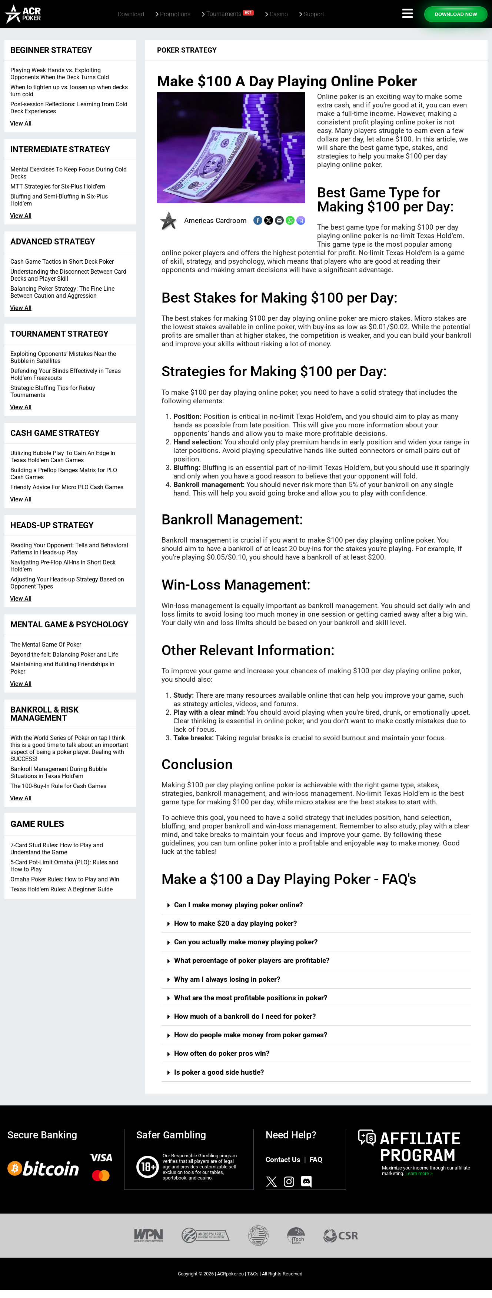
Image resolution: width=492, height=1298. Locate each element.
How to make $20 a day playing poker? (235, 923)
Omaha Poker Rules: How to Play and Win (64, 879)
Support (314, 14)
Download (131, 14)
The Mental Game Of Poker (45, 644)
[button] (316, 905)
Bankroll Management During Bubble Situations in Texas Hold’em (58, 772)
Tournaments (230, 13)
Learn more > (419, 1173)
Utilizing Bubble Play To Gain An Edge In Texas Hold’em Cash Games (62, 457)
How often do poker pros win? (221, 1053)
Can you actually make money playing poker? (246, 942)
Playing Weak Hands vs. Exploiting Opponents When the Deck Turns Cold (59, 74)
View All (20, 123)
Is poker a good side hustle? (219, 1072)
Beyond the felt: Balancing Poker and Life (64, 654)
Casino (279, 14)
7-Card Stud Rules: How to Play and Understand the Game (56, 849)
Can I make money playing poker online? (238, 905)
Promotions (175, 14)
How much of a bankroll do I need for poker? (245, 1016)
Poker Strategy (187, 50)
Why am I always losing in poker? (227, 979)
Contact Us (283, 1159)
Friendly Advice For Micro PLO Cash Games (66, 487)
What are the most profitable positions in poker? (250, 998)
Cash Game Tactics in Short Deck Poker (62, 261)
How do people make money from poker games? (250, 1035)
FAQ (316, 1159)
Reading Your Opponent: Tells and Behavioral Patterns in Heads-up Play (69, 549)
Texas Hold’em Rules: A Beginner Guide (61, 889)
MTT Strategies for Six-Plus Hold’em (57, 186)
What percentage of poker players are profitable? (251, 960)
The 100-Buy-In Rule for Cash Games (58, 786)
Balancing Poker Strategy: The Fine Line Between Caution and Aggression (62, 292)
